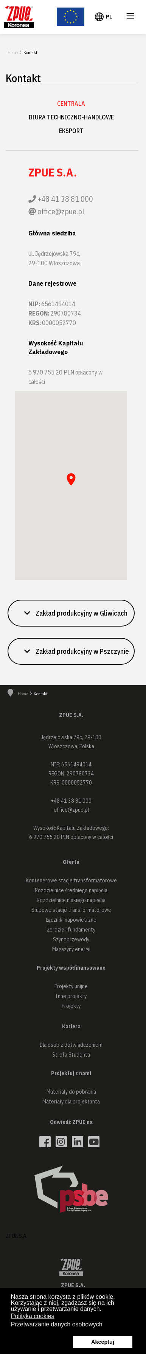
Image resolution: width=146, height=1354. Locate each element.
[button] (71, 613)
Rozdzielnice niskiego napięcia (71, 900)
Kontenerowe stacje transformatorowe (71, 880)
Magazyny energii (71, 949)
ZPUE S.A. (17, 1235)
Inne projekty (71, 996)
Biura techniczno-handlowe (71, 117)
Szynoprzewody (71, 939)
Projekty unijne (71, 986)
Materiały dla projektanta (71, 1101)
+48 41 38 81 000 (65, 199)
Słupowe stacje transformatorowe (71, 910)
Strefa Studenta (71, 1054)
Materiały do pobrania (71, 1091)
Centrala (71, 103)
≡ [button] (130, 17)
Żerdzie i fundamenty (71, 929)
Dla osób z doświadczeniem (71, 1044)
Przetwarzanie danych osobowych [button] (57, 1324)
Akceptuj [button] (102, 1342)
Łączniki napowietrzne (71, 919)
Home (13, 52)
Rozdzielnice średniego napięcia (71, 890)
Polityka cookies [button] (32, 1316)
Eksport (71, 131)
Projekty (71, 1006)
